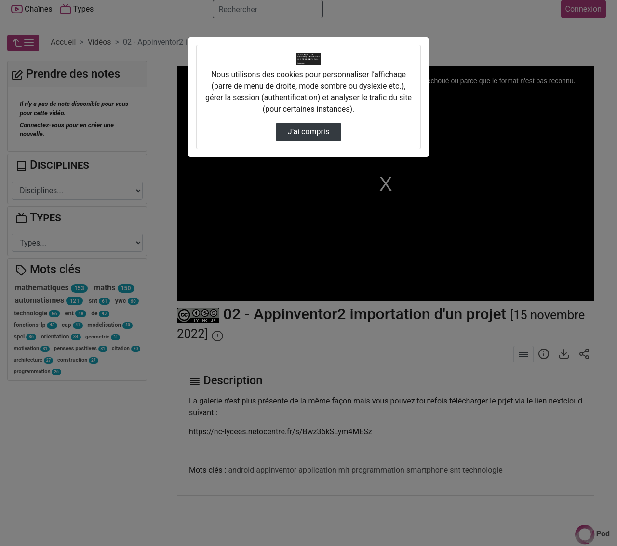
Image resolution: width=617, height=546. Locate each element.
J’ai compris (308, 131)
